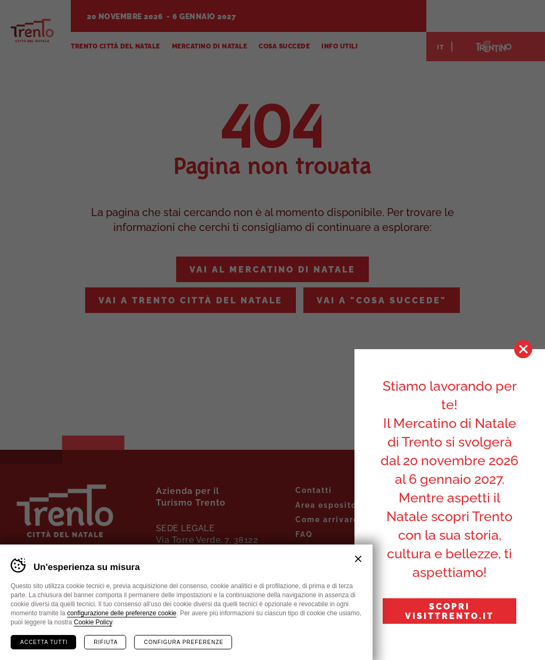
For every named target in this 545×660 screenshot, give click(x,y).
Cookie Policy (93, 622)
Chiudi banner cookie (358, 559)
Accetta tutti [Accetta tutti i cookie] (44, 642)
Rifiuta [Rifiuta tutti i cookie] (106, 642)
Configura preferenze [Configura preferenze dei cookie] (183, 642)
